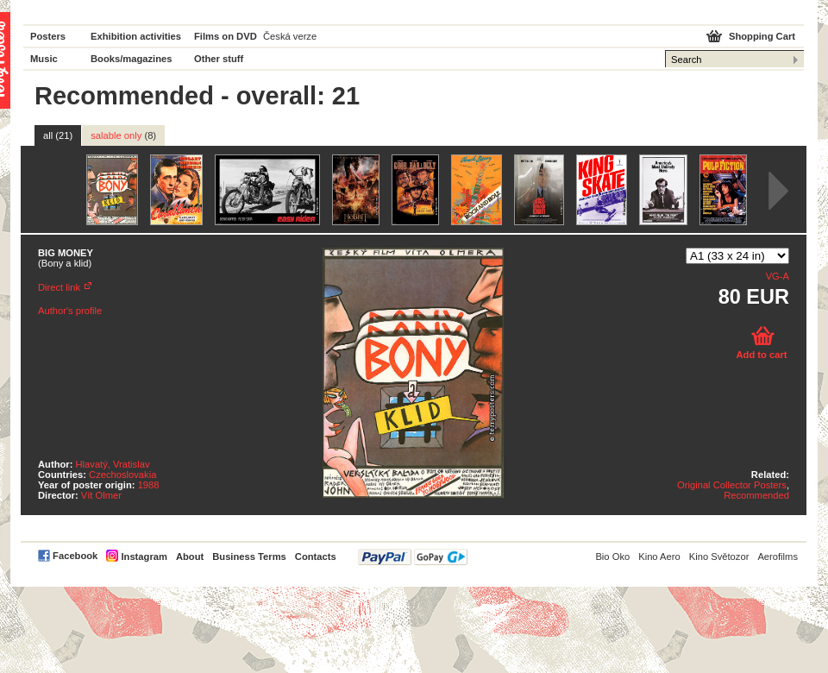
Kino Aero (659, 556)
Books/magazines (131, 58)
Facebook (75, 555)
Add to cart (761, 354)
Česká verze (290, 36)
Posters (48, 36)
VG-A (777, 276)
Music (44, 58)
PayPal (412, 557)
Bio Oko (612, 556)
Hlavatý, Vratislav (113, 464)
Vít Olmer (101, 495)
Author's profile (70, 310)
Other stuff (218, 58)
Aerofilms (777, 556)
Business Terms (249, 556)
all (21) (57, 135)
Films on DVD (225, 36)
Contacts (315, 556)
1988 (149, 485)
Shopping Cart (762, 36)
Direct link (59, 287)
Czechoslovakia (122, 474)
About (190, 556)
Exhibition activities (136, 36)
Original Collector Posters (732, 485)
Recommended (756, 495)
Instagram (143, 556)
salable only (123, 135)
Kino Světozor (719, 556)
